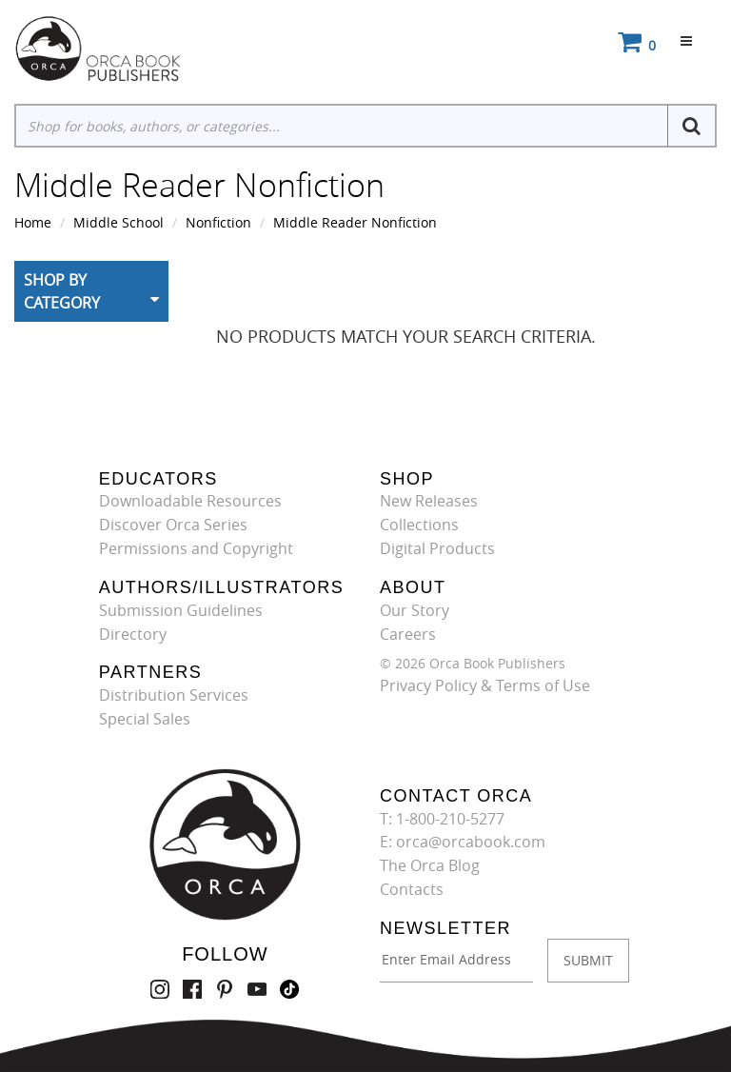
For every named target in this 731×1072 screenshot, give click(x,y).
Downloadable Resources (190, 500)
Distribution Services (173, 695)
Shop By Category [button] (62, 291)
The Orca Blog (430, 865)
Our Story (414, 610)
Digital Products (437, 548)
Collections (419, 524)
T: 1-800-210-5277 (442, 818)
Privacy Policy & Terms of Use (485, 685)
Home (32, 222)
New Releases (429, 500)
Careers (408, 634)
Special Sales (144, 718)
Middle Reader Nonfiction (355, 222)
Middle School (118, 222)
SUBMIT (588, 960)
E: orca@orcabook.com (462, 841)
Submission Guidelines (181, 610)
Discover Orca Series (173, 524)
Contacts (412, 889)
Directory (133, 634)
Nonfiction (218, 222)
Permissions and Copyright (196, 548)
